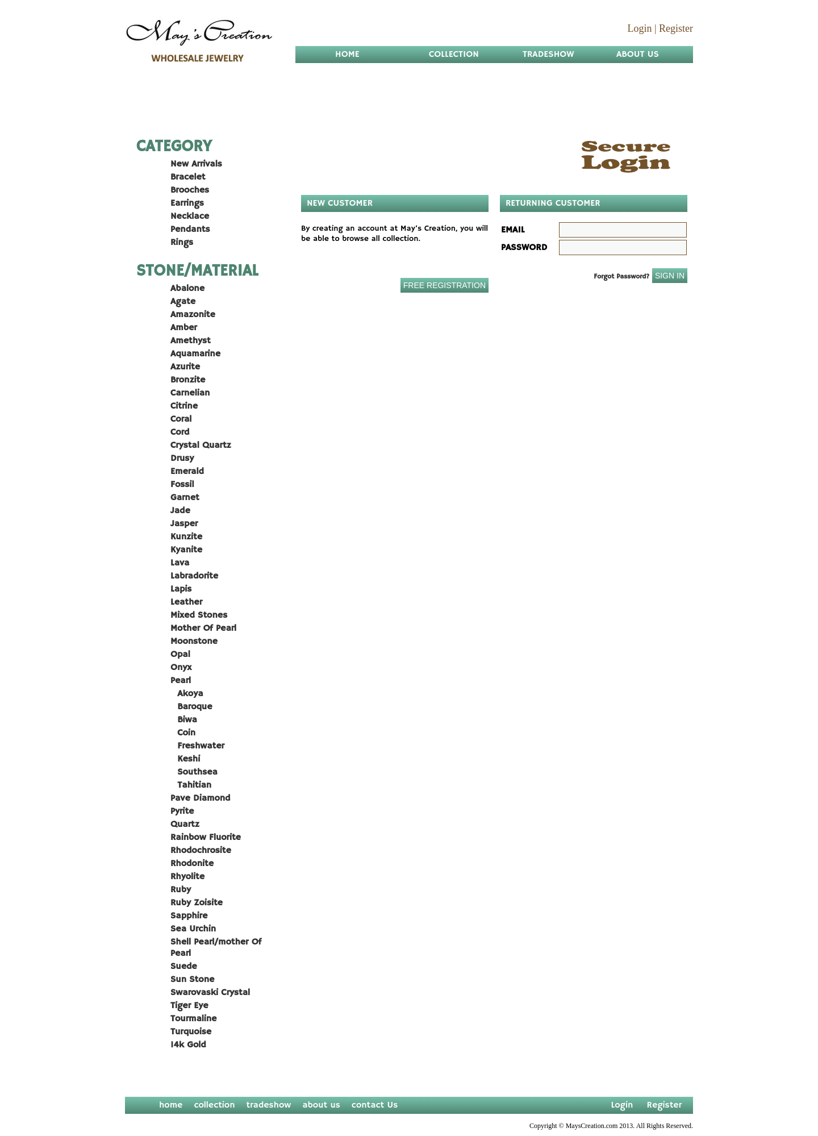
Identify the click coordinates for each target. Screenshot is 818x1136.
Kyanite (186, 550)
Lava (179, 563)
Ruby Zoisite (196, 903)
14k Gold (188, 1045)
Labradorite (194, 576)
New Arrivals (196, 164)
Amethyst (190, 341)
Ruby (180, 890)
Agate (182, 301)
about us (321, 1105)
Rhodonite (192, 863)
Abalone (187, 288)
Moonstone (194, 641)
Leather (186, 602)
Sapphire (188, 916)
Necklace (189, 216)
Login (639, 28)
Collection (454, 54)
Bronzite (187, 380)
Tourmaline (193, 1019)
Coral (180, 419)
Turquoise (190, 1032)
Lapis (180, 589)
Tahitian (190, 785)
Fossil (182, 484)
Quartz (184, 824)
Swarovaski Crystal (210, 992)
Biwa (183, 720)
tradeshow (269, 1105)
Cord (179, 432)
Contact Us (361, 88)
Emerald (187, 471)
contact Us (375, 1105)
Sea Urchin (193, 929)
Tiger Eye (189, 1006)
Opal (180, 654)
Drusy (182, 458)
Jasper (184, 524)
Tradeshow (548, 54)
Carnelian (190, 393)
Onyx (180, 667)
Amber (183, 328)
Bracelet (187, 177)
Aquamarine (195, 354)
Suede (183, 966)
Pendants (190, 229)
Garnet (184, 497)
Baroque (191, 707)
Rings (181, 242)
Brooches (189, 190)
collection (214, 1105)
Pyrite (182, 811)
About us (637, 54)
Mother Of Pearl (203, 628)
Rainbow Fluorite (205, 837)
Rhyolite (187, 877)
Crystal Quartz (200, 445)
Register (676, 28)
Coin (182, 733)
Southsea (194, 772)
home (170, 1105)
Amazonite (192, 315)
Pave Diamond (200, 798)
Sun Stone (192, 979)
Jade (180, 511)
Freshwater (197, 746)
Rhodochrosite (200, 850)
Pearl (180, 680)
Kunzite (186, 537)
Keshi (185, 759)
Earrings (187, 203)
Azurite (185, 367)
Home (347, 54)
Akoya (186, 694)
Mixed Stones (198, 615)
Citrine (184, 406)
